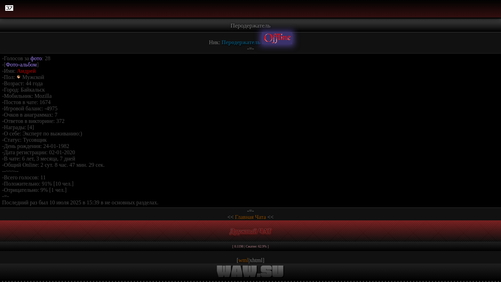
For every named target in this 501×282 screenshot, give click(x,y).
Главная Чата (250, 217)
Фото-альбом (21, 65)
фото (36, 58)
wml (243, 260)
